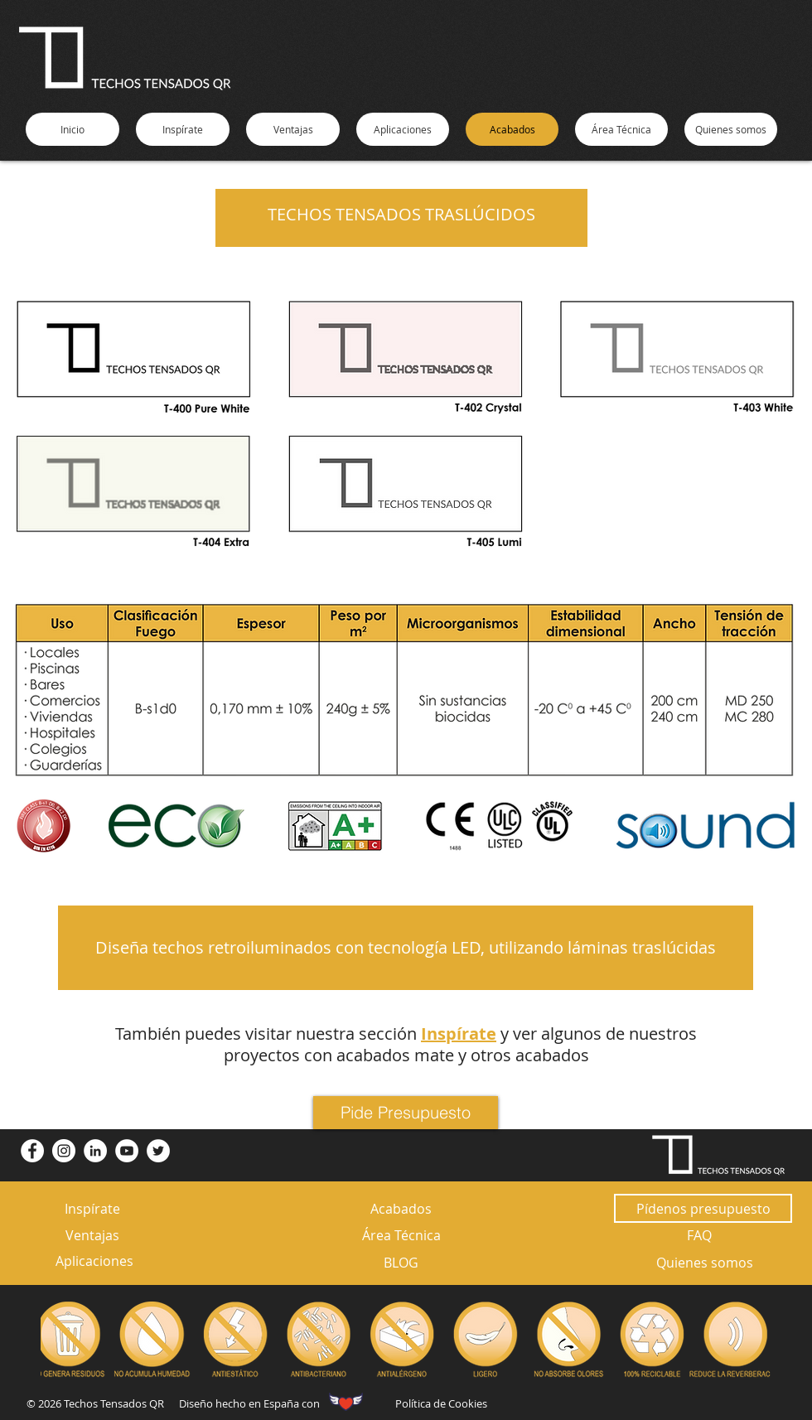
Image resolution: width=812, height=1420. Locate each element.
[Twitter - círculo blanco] (158, 1150)
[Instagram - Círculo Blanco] (63, 1150)
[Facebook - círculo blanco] (32, 1150)
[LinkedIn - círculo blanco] (95, 1150)
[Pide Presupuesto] (405, 1112)
